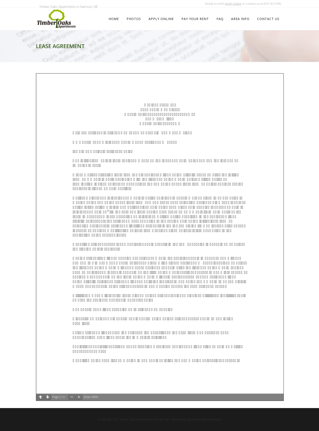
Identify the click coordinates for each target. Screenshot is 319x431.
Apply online (233, 4)
